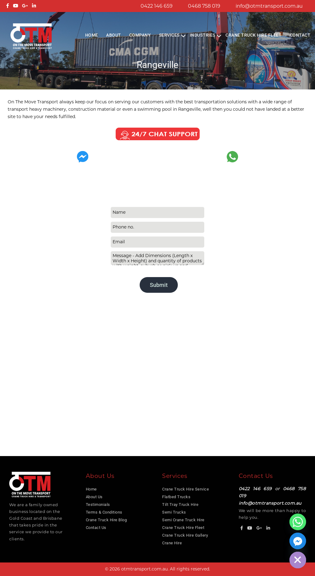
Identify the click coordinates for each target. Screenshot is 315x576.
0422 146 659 (157, 6)
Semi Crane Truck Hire (183, 520)
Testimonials (98, 504)
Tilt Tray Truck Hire (180, 504)
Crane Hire (172, 543)
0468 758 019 (204, 6)
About (113, 35)
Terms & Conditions (104, 512)
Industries (202, 35)
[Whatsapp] (297, 522)
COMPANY (140, 35)
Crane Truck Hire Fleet (253, 35)
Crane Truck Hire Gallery (185, 535)
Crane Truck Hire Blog (106, 520)
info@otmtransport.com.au (269, 6)
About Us (94, 497)
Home (91, 35)
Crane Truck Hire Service (185, 489)
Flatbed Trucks (176, 497)
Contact (300, 35)
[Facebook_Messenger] (297, 541)
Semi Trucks (174, 512)
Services (169, 35)
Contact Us (96, 527)
